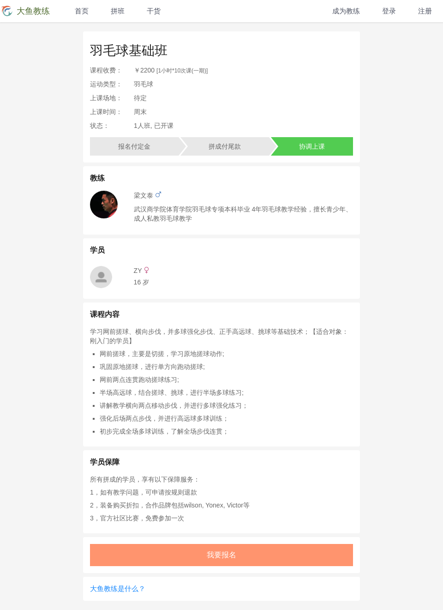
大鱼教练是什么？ (117, 588)
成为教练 (346, 11)
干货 (154, 11)
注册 (425, 11)
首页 (82, 11)
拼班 (118, 11)
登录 (389, 11)
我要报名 (221, 555)
